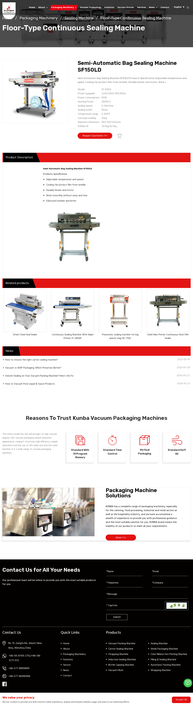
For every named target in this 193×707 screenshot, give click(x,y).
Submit (117, 620)
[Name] (124, 574)
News (152, 7)
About (41, 7)
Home (32, 7)
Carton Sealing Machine (120, 652)
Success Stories (125, 7)
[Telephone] (124, 585)
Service (67, 668)
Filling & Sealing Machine (163, 662)
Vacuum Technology (90, 7)
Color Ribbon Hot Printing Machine (169, 657)
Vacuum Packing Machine (121, 646)
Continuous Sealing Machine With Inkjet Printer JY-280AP (73, 337)
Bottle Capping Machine (121, 668)
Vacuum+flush (115, 673)
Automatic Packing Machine (166, 668)
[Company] (170, 585)
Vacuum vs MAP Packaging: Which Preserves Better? (33, 368)
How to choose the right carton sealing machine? (31, 360)
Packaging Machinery (62, 7)
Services (141, 7)
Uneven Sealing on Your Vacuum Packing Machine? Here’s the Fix (39, 376)
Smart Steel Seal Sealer (25, 335)
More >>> (121, 540)
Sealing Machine (79, 18)
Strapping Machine (118, 657)
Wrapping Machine (161, 673)
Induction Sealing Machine (122, 662)
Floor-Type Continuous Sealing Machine (135, 18)
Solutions (109, 7)
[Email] (170, 574)
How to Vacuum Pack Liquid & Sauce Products (30, 384)
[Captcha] (135, 608)
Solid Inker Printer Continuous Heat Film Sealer (168, 337)
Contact (165, 7)
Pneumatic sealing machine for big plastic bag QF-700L (120, 337)
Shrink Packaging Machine (164, 652)
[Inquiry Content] (147, 597)
